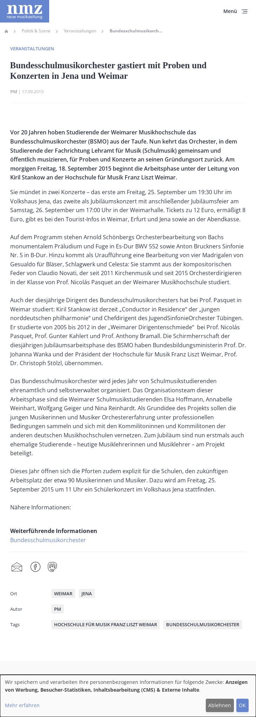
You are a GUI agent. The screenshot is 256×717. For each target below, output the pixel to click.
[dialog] (128, 696)
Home (6, 31)
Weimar (63, 593)
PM (13, 91)
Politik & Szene (36, 31)
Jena (86, 593)
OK (242, 705)
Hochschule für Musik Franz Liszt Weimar (105, 624)
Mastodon (52, 567)
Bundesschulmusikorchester (48, 540)
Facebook (35, 567)
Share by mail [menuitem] (17, 567)
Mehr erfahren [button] (22, 705)
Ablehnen (219, 705)
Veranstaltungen (80, 31)
